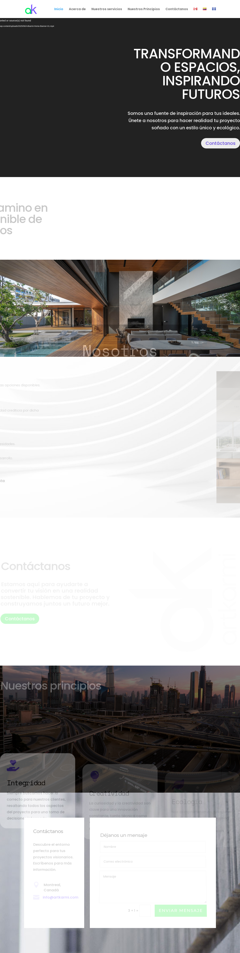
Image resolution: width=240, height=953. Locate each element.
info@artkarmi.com (60, 897)
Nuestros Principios (144, 9)
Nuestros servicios (106, 9)
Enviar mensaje (181, 910)
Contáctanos (176, 9)
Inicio (58, 9)
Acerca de (77, 9)
